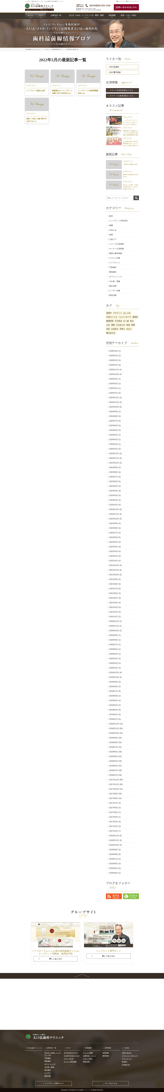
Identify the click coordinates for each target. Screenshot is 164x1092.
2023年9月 (113, 467)
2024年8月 (113, 416)
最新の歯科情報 (115, 253)
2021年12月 (114, 565)
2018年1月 (113, 775)
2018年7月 (113, 747)
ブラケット (117, 313)
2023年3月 (113, 495)
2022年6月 (113, 537)
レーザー (47, 1073)
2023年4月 (113, 491)
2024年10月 (114, 407)
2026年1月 (113, 365)
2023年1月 (113, 505)
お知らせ (113, 230)
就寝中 (109, 313)
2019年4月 (113, 705)
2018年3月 (113, 766)
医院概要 (88, 1048)
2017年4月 (113, 817)
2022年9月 (113, 523)
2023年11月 (114, 458)
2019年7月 (113, 691)
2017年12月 (114, 780)
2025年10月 (114, 374)
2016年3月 (113, 873)
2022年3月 (113, 551)
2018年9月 (113, 738)
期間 (133, 325)
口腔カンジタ (111, 317)
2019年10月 (114, 677)
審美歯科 (113, 272)
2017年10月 (114, 789)
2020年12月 (114, 621)
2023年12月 (114, 453)
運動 (113, 325)
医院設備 (86, 1062)
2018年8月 (113, 742)
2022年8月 (113, 528)
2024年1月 (113, 449)
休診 (108, 329)
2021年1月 (113, 617)
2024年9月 (113, 411)
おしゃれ (127, 313)
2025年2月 (113, 388)
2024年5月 (113, 430)
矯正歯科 (47, 1070)
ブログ (68, 1048)
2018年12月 (114, 724)
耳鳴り (122, 329)
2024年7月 (113, 421)
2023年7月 (113, 477)
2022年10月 (114, 519)
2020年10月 (114, 631)
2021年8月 (113, 584)
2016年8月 (113, 854)
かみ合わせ (120, 325)
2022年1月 (113, 561)
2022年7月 (113, 533)
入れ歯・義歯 (114, 281)
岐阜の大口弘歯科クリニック (81, 1090)
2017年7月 (113, 803)
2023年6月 (113, 481)
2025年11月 (114, 370)
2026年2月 (113, 360)
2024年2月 (113, 444)
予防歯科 (113, 267)
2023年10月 (114, 463)
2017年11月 (114, 784)
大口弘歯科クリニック (34, 1048)
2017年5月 (113, 812)
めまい (129, 329)
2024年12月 (114, 398)
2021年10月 (114, 575)
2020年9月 (113, 635)
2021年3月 (113, 607)
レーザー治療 (114, 291)
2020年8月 (113, 640)
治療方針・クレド (89, 1056)
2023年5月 (113, 486)
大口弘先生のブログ (71, 1053)
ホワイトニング (115, 277)
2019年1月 (113, 719)
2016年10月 (114, 845)
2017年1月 (113, 831)
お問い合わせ (126, 1053)
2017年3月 (113, 822)
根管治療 (113, 295)
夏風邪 (135, 317)
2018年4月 (113, 761)
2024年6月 (113, 425)
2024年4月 (113, 435)
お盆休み (114, 329)
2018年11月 (114, 728)
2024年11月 (114, 402)
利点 (132, 321)
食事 (111, 235)
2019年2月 (113, 714)
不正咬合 (118, 321)
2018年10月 (114, 733)
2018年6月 (113, 752)
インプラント (114, 263)
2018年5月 (113, 756)
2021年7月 (113, 589)
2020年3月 (113, 663)
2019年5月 (113, 700)
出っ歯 (126, 321)
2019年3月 (113, 710)
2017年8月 (113, 798)
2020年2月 (113, 668)
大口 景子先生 (115, 72)
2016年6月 (113, 864)
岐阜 (111, 216)
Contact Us (126, 1065)
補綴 (111, 225)
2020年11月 (114, 626)
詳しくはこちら (55, 959)
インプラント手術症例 (118, 221)
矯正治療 (113, 286)
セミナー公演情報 (116, 249)
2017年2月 (113, 826)
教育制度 (105, 1056)
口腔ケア (113, 239)
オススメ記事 (114, 258)
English (124, 1062)
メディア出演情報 (116, 244)
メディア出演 (68, 1059)
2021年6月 (113, 593)
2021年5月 (113, 598)
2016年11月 (114, 840)
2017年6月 (113, 808)
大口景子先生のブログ (72, 1056)
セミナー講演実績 (70, 1062)
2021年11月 (114, 570)
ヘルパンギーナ (124, 317)
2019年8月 (113, 686)
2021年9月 (113, 579)
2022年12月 (114, 509)
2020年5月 (113, 654)
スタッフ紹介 (88, 1059)
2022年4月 (113, 547)
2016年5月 (113, 868)
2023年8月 (113, 472)
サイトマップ (121, 1)
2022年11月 (114, 514)
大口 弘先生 (114, 67)
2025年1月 (113, 393)
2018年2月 (113, 770)
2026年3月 (113, 356)
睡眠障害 (110, 321)
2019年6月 (113, 696)
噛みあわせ (110, 333)
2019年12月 (114, 672)
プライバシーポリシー (132, 1)
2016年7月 (113, 859)
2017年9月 (113, 794)
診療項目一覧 (51, 1048)
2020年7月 (113, 645)
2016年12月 (114, 836)
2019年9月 (113, 682)
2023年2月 (113, 500)
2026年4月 (113, 351)
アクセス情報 (88, 1053)
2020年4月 (113, 658)
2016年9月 (113, 850)
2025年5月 (113, 379)
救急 (128, 325)
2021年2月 (113, 612)
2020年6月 (113, 649)
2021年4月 (113, 603)
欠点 (108, 325)
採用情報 (108, 1048)
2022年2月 (113, 556)
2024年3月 (113, 439)
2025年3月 (113, 384)
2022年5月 (113, 542)
